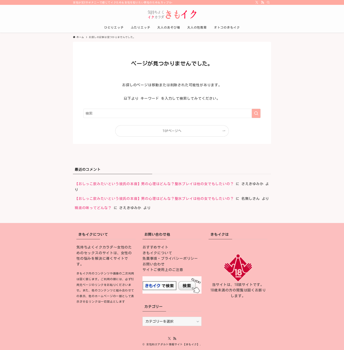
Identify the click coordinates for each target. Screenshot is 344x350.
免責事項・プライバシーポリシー (170, 258)
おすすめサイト (155, 247)
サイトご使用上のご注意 (162, 269)
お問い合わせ (153, 264)
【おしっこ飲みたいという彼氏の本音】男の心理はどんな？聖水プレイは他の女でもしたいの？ (154, 184)
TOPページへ (172, 131)
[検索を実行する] (256, 113)
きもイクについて (157, 253)
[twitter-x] (257, 2)
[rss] (262, 2)
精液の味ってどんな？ (93, 208)
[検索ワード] (172, 113)
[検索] (268, 2)
